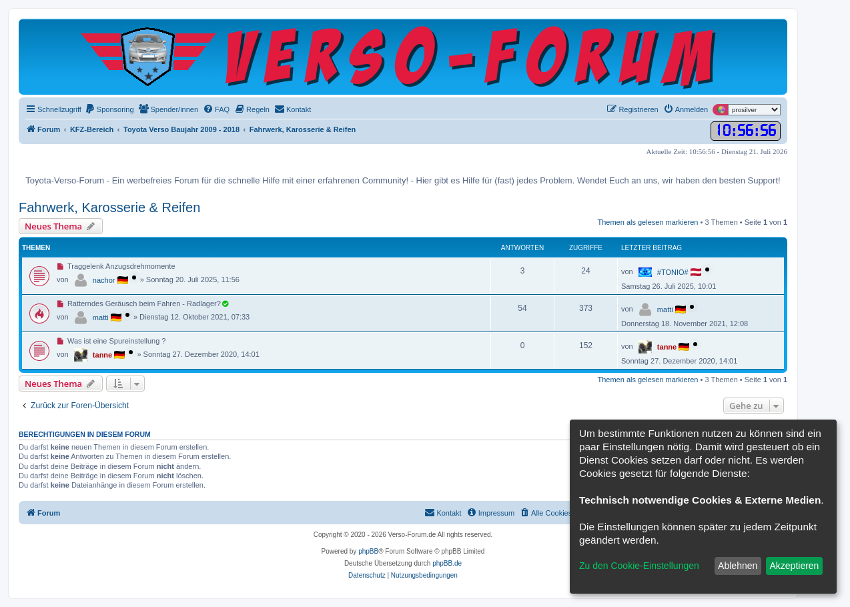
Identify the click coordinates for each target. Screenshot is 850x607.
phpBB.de (447, 563)
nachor (104, 280)
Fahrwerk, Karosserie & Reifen (109, 207)
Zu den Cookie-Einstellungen (639, 565)
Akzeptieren (794, 565)
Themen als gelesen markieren (647, 222)
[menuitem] (109, 109)
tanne (102, 355)
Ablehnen (737, 565)
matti (101, 318)
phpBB (368, 551)
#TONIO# (673, 272)
